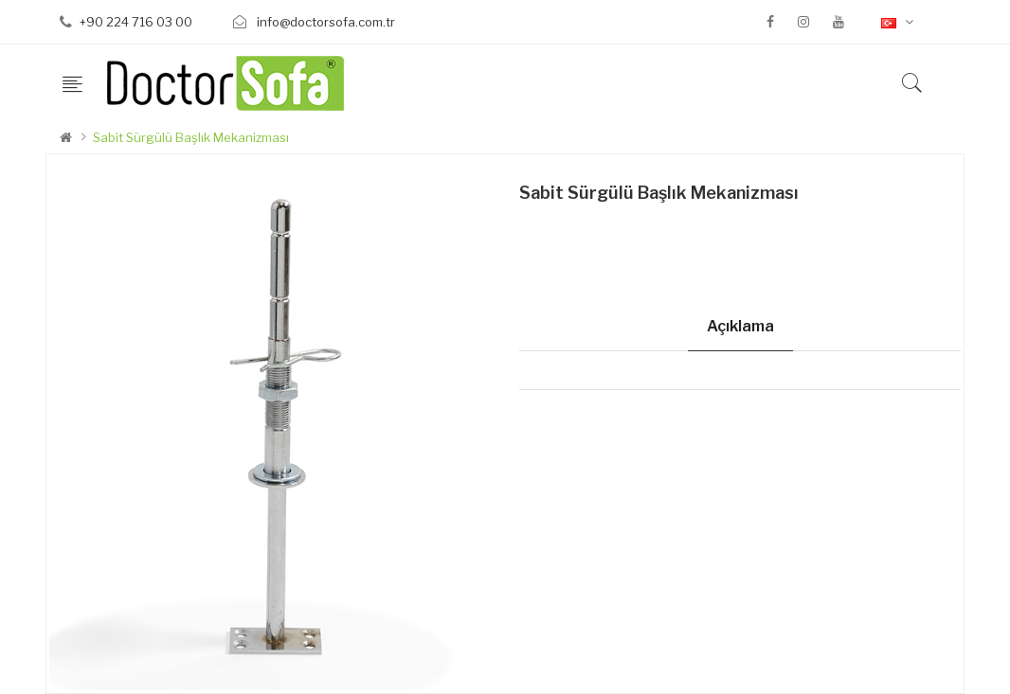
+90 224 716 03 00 (136, 21)
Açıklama (740, 326)
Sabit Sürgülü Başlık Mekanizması (191, 137)
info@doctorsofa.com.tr (324, 21)
